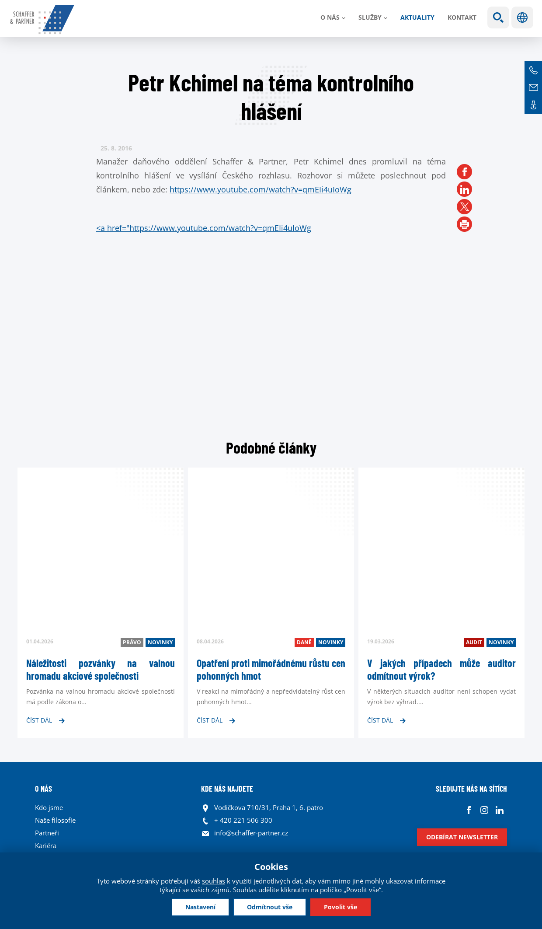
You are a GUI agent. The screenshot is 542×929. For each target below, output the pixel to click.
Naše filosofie (55, 820)
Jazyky (522, 17)
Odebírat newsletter (462, 837)
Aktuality (417, 17)
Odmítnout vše (269, 907)
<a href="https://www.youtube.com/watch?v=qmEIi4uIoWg (203, 228)
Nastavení (200, 907)
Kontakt (462, 17)
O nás (330, 17)
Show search (498, 17)
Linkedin (499, 809)
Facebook (468, 809)
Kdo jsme (49, 807)
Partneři (47, 832)
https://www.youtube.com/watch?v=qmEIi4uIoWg (260, 189)
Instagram (484, 809)
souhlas (213, 881)
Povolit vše (340, 907)
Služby (370, 17)
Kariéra (45, 845)
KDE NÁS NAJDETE (227, 788)
